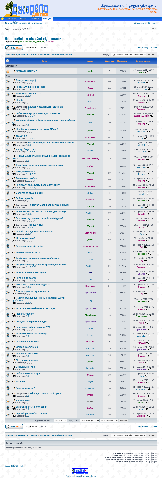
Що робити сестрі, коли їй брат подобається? (41, 264)
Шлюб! (19, 100)
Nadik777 (90, 213)
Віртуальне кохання (27, 360)
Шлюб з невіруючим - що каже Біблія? (37, 129)
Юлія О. (141, 83)
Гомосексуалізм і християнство (33, 291)
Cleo (141, 376)
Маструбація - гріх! (26, 149)
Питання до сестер (26, 278)
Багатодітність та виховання (31, 406)
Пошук (152, 23)
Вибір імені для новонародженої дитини (38, 258)
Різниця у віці (35, 225)
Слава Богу (141, 89)
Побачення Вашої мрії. (28, 373)
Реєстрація (20, 23)
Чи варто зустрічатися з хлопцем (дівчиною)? (41, 211)
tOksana (90, 200)
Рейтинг (35, 18)
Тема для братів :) (26, 171)
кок (90, 123)
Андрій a (90, 348)
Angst (90, 381)
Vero (90, 253)
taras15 (141, 214)
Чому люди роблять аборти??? (33, 327)
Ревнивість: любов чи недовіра (33, 284)
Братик (141, 287)
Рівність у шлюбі (25, 314)
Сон (141, 138)
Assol (141, 227)
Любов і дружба (24, 198)
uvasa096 (141, 132)
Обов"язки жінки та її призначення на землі (39, 165)
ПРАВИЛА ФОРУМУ (26, 71)
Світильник (90, 233)
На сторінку (143, 48)
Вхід (8, 23)
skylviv (90, 193)
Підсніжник (38, 41)
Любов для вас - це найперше (44, 393)
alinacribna (141, 167)
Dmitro (141, 207)
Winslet (28, 41)
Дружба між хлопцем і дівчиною (45, 107)
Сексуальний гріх (25, 367)
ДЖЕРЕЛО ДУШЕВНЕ (27, 55)
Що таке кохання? (26, 238)
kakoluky (90, 368)
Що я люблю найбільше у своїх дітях (36, 308)
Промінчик (90, 108)
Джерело (11, 18)
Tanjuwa (141, 174)
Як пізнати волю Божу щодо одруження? (38, 185)
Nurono (90, 95)
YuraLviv (49, 41)
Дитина (141, 187)
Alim (142, 234)
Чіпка (141, 409)
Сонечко (90, 415)
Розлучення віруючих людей (31, 321)
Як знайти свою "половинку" (32, 333)
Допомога (140, 23)
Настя (90, 335)
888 (90, 273)
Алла (90, 259)
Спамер (142, 274)
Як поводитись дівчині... (29, 246)
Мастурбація (23, 400)
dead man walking (90, 158)
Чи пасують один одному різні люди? (48, 205)
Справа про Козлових (28, 341)
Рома (90, 88)
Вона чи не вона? (25, 388)
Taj (141, 247)
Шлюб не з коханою (27, 353)
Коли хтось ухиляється (28, 93)
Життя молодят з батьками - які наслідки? (51, 142)
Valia (90, 101)
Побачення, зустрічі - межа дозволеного (38, 113)
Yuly (90, 300)
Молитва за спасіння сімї (29, 193)
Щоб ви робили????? (28, 252)
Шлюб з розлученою (27, 347)
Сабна (90, 166)
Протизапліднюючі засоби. (30, 87)
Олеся (90, 180)
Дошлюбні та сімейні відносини (33, 39)
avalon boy (141, 336)
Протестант (90, 292)
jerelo (21, 41)
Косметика (21, 136)
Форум (47, 18)
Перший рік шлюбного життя (31, 413)
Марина (90, 150)
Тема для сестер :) (26, 80)
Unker (90, 401)
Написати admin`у (39, 23)
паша (90, 328)
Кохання (20, 381)
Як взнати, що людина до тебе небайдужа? (39, 218)
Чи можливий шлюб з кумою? (32, 272)
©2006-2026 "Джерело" (14, 466)
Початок (10, 55)
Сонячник (90, 81)
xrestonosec (90, 388)
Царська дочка (141, 116)
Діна (141, 280)
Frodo (90, 279)
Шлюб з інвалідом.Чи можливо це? (35, 231)
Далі (155, 48)
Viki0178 (141, 145)
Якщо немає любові (27, 178)
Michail (141, 159)
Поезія (23, 18)
